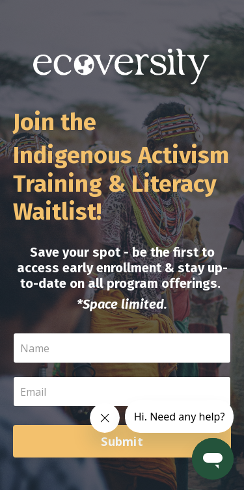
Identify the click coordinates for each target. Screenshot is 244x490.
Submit (122, 441)
